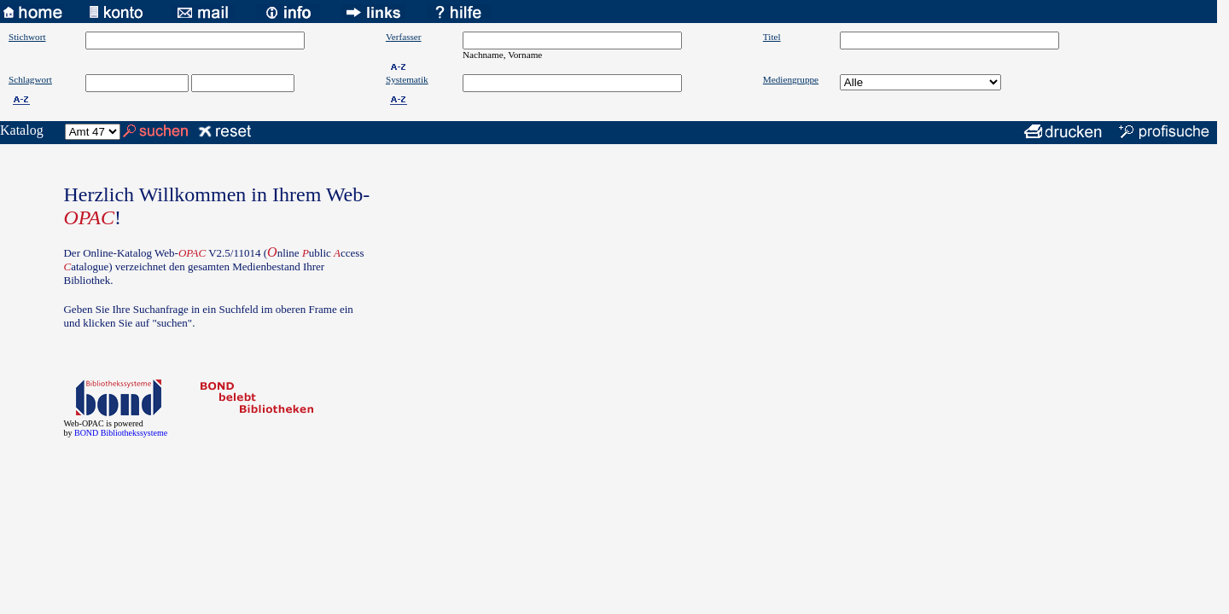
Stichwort (27, 37)
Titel (772, 37)
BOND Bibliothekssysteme (120, 432)
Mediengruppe (790, 79)
